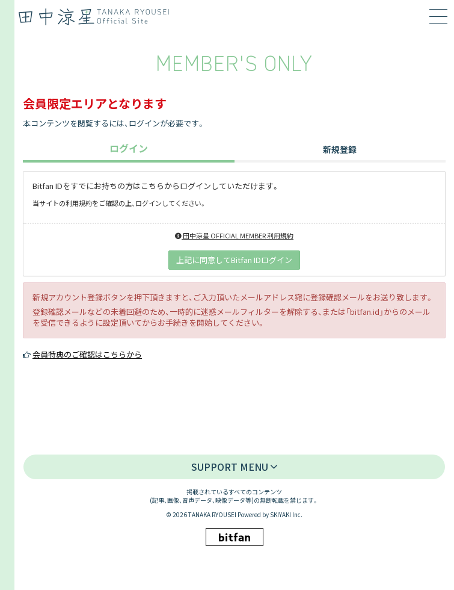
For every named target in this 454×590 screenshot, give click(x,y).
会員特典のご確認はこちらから (87, 354)
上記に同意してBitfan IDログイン (234, 260)
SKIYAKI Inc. (286, 514)
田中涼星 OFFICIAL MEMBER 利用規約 (234, 235)
